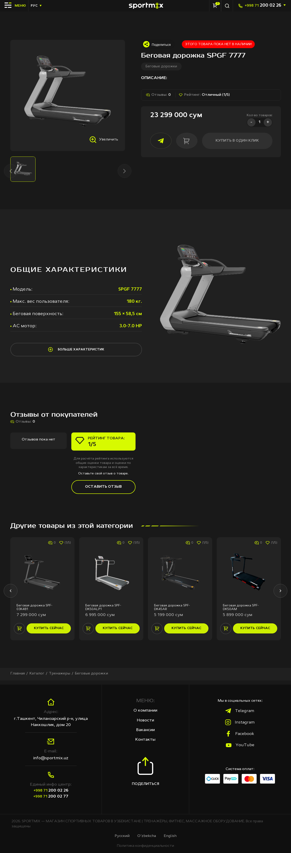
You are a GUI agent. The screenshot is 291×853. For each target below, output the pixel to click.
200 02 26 (263, 5)
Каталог (37, 677)
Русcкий (122, 836)
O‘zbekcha (146, 836)
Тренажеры (60, 677)
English (170, 836)
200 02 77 (50, 796)
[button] (10, 594)
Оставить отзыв (103, 489)
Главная (17, 677)
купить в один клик (232, 141)
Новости (145, 720)
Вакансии (145, 730)
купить (49, 632)
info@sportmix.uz (50, 758)
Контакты (145, 739)
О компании (145, 710)
